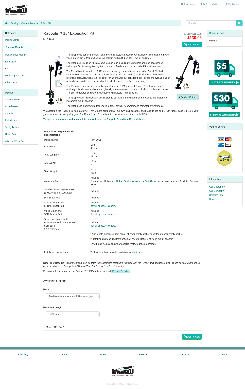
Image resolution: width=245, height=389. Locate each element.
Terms (64, 354)
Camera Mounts (29, 23)
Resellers (144, 354)
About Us (185, 354)
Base (46, 289)
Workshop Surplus (14, 75)
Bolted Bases (12, 106)
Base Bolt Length (52, 307)
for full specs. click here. (103, 206)
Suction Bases (12, 99)
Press (103, 354)
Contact (224, 354)
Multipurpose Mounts (16, 54)
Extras (8, 68)
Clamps (9, 113)
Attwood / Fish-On (14, 141)
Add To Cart (192, 44)
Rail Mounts (11, 120)
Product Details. (120, 271)
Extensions (10, 61)
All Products (11, 82)
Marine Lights (12, 40)
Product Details (187, 97)
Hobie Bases (11, 134)
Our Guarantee (217, 186)
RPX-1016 (46, 23)
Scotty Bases (12, 127)
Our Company (216, 191)
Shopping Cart (216, 33)
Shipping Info (216, 195)
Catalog (14, 23)
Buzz (211, 199)
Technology (22, 354)
